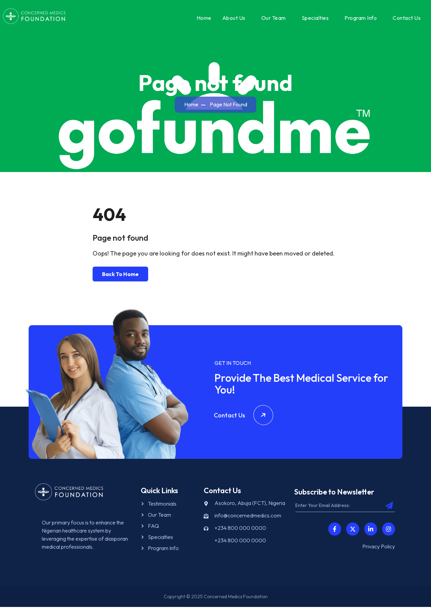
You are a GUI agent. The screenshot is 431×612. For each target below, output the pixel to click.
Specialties (313, 19)
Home (202, 19)
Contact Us (405, 19)
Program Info (358, 19)
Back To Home (120, 278)
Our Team (271, 19)
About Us (231, 19)
